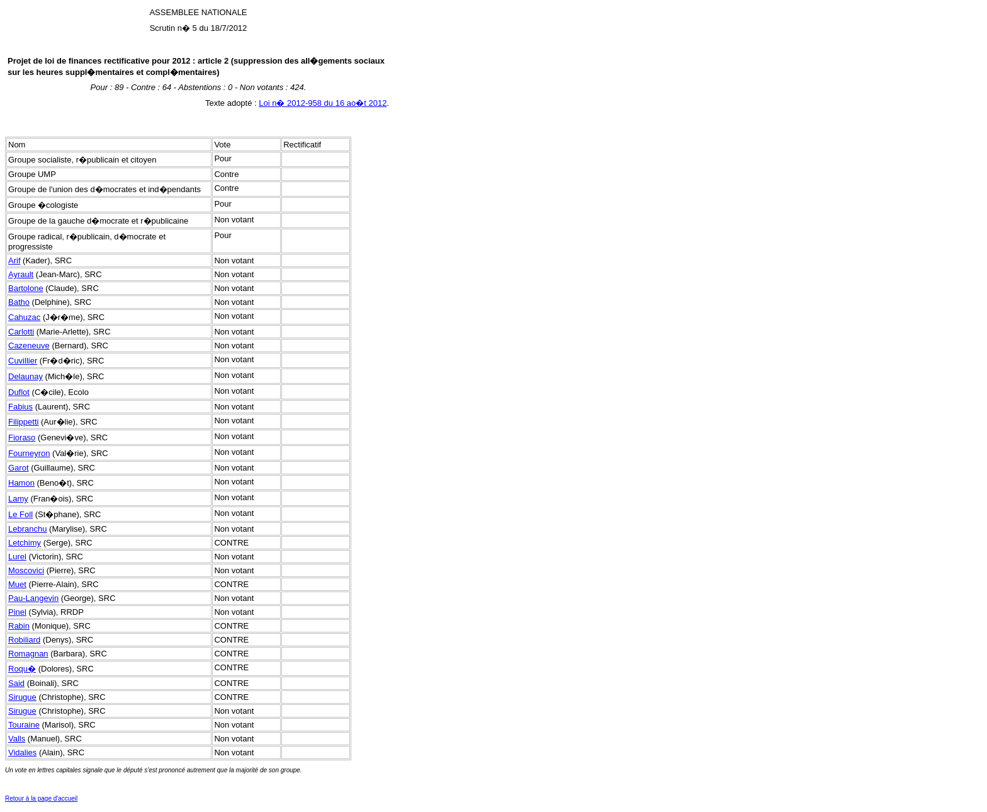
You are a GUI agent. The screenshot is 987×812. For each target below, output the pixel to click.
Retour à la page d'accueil (41, 798)
